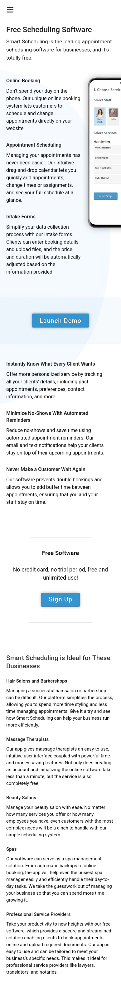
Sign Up (60, 599)
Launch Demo (60, 320)
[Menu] (9, 8)
